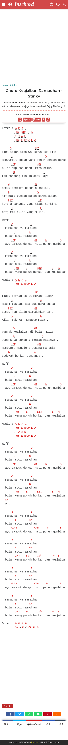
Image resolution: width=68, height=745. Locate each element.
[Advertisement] (34, 46)
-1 (61, 735)
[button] (57, 725)
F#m (17, 132)
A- (19, 735)
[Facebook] (10, 725)
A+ (6, 735)
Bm (38, 149)
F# (6, 508)
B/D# (25, 132)
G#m (14, 536)
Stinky (9, 717)
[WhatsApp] (29, 725)
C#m (38, 536)
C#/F (41, 565)
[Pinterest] (47, 725)
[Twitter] (19, 725)
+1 (48, 735)
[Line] (38, 725)
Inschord (35, 742)
